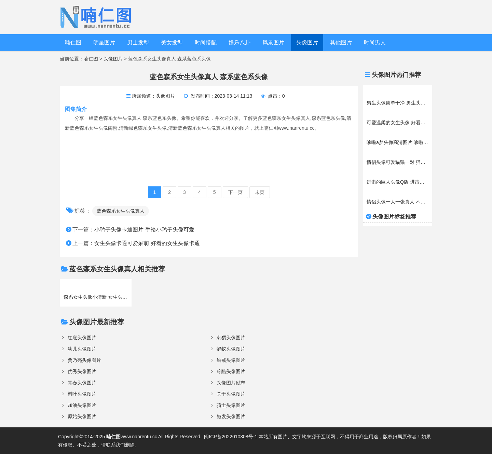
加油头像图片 (82, 405)
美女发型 (172, 42)
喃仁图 (73, 42)
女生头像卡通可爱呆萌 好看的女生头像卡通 (147, 243)
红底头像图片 (82, 337)
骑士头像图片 (231, 405)
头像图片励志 (231, 382)
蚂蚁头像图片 (231, 349)
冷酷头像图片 (231, 371)
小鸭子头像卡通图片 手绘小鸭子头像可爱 (144, 229)
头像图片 (307, 42)
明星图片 (104, 42)
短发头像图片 (231, 416)
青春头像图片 (82, 382)
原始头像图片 (82, 416)
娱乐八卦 (239, 42)
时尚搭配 (206, 42)
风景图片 (273, 42)
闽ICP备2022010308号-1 (230, 436)
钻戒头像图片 (231, 360)
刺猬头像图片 (231, 337)
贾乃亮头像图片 (84, 360)
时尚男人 (375, 42)
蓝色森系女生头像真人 (121, 211)
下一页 (235, 192)
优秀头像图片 (82, 371)
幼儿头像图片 (82, 349)
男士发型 (138, 42)
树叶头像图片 (82, 394)
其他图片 (341, 42)
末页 (259, 192)
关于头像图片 (231, 394)
